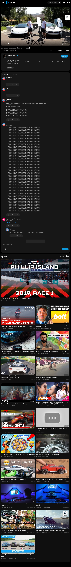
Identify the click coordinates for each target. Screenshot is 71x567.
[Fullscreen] (67, 44)
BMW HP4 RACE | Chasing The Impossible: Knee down (50, 530)
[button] (68, 2)
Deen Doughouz (12, 55)
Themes (67, 18)
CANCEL (58, 249)
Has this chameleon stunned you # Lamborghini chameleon (17, 351)
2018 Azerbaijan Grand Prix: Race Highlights (47, 454)
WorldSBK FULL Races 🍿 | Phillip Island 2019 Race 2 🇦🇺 (16, 299)
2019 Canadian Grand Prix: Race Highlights (13, 430)
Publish (65, 249)
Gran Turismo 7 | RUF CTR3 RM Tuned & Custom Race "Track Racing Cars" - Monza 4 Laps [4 (17, 376)
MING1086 (9, 77)
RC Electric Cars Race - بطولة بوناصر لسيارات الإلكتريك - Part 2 (51, 479)
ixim (7, 88)
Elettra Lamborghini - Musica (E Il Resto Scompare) (15, 404)
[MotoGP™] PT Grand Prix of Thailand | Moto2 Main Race (16, 326)
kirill (7, 124)
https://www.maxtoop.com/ (13, 223)
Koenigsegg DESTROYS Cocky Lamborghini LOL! (14, 479)
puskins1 (8, 99)
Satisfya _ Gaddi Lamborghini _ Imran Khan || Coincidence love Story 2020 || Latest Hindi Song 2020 (52, 403)
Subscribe (64, 56)
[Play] (3, 44)
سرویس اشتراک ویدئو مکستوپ (13, 219)
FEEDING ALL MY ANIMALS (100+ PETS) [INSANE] (13, 530)
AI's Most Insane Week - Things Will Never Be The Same (51, 351)
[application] (35, 26)
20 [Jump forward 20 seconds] (62, 43)
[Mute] (65, 44)
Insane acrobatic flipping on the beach (46, 377)
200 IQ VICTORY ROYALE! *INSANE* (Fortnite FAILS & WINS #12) (18, 454)
